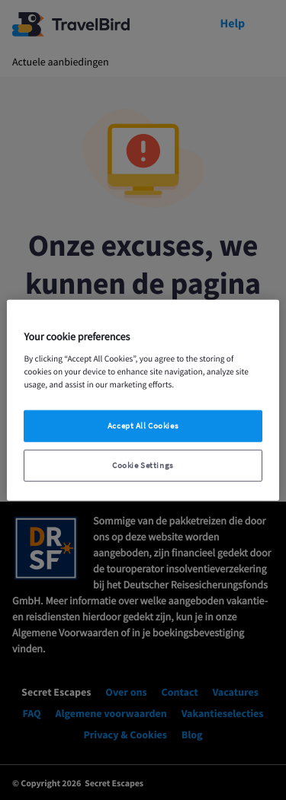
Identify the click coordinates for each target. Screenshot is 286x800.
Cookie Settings (143, 465)
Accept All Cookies (143, 426)
